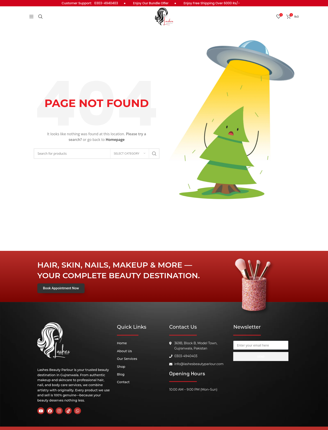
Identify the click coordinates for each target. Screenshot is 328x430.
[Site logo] (164, 16)
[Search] (40, 16)
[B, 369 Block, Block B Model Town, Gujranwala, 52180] (260, 390)
